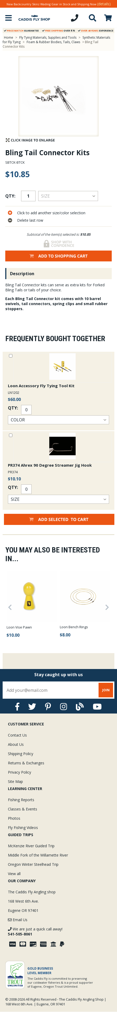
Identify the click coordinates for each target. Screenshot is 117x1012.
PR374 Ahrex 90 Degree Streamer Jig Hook (50, 465)
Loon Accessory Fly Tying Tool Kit (41, 385)
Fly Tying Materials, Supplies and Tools (47, 37)
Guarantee (21, 30)
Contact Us (17, 735)
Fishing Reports (21, 799)
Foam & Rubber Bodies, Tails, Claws (53, 42)
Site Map (15, 781)
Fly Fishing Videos (23, 827)
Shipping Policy (20, 753)
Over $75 (58, 30)
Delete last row (30, 220)
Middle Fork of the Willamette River (38, 855)
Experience (95, 30)
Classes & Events (22, 809)
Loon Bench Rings (74, 627)
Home (8, 37)
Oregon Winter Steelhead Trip (33, 864)
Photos (14, 818)
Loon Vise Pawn (19, 627)
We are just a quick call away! (35, 931)
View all (14, 873)
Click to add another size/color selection (51, 212)
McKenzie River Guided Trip (31, 845)
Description (22, 274)
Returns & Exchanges (26, 762)
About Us (16, 744)
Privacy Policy (19, 772)
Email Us (17, 919)
